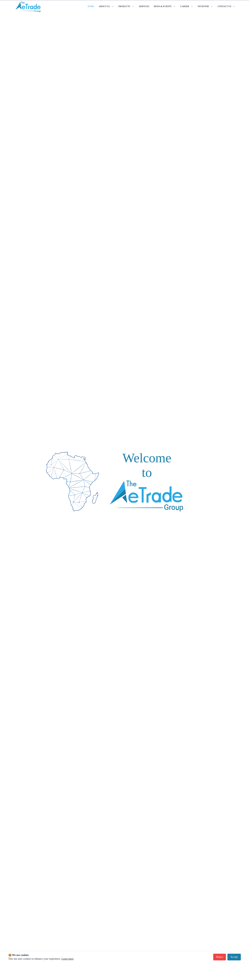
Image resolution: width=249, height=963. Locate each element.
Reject (219, 957)
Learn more (67, 958)
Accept (234, 957)
